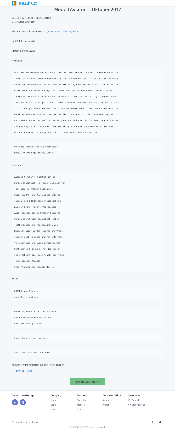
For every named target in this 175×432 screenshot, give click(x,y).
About (53, 400)
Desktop (81, 404)
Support (106, 400)
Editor (79, 409)
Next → (31, 370)
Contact (54, 404)
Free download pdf (87, 382)
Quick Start (82, 400)
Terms (35, 422)
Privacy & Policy (19, 422)
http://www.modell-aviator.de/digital (60, 31)
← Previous (18, 370)
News (53, 409)
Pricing (105, 404)
